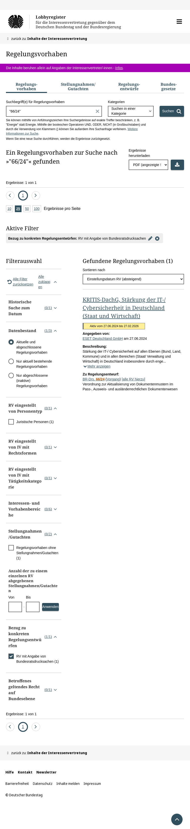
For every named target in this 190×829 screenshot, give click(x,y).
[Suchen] (172, 111)
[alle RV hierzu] (133, 379)
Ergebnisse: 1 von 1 (21, 183)
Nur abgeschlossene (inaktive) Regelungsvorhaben (32, 380)
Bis (28, 597)
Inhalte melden (68, 783)
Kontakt (25, 772)
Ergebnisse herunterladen (139, 153)
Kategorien (116, 102)
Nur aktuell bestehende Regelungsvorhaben (34, 364)
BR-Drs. (94, 379)
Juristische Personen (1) (35, 422)
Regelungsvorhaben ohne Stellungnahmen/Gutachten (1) (37, 553)
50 (27, 209)
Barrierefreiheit (17, 783)
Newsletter (46, 772)
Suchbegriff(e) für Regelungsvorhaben (35, 102)
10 (10, 209)
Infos (119, 68)
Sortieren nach (94, 270)
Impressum (92, 783)
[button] (179, 21)
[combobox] (130, 111)
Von (11, 597)
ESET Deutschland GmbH (103, 339)
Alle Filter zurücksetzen (19, 281)
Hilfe (9, 772)
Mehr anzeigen (96, 366)
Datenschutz (42, 783)
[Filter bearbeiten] (150, 238)
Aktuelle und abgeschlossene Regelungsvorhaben (31, 347)
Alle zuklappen (48, 282)
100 (37, 209)
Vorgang (113, 379)
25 (19, 209)
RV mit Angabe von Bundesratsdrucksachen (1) (37, 658)
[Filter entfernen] (157, 238)
